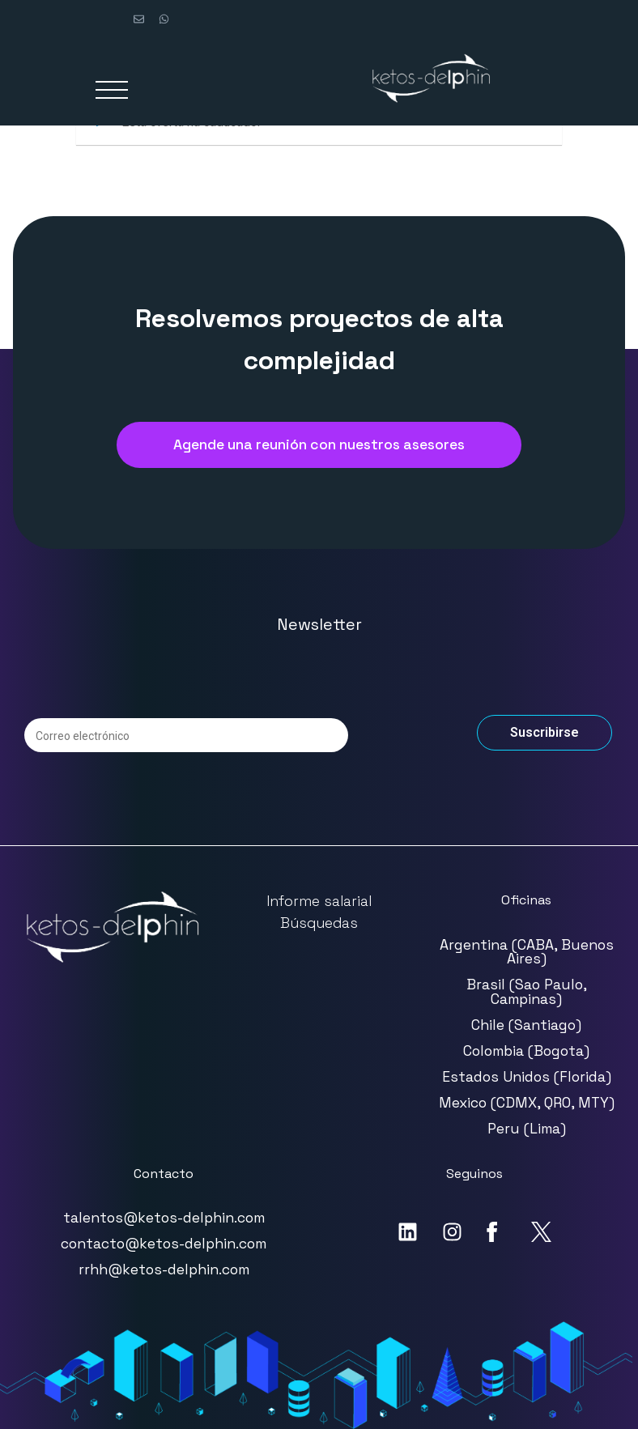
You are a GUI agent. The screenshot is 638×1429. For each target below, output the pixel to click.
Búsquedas (319, 923)
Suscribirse (544, 732)
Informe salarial (319, 901)
